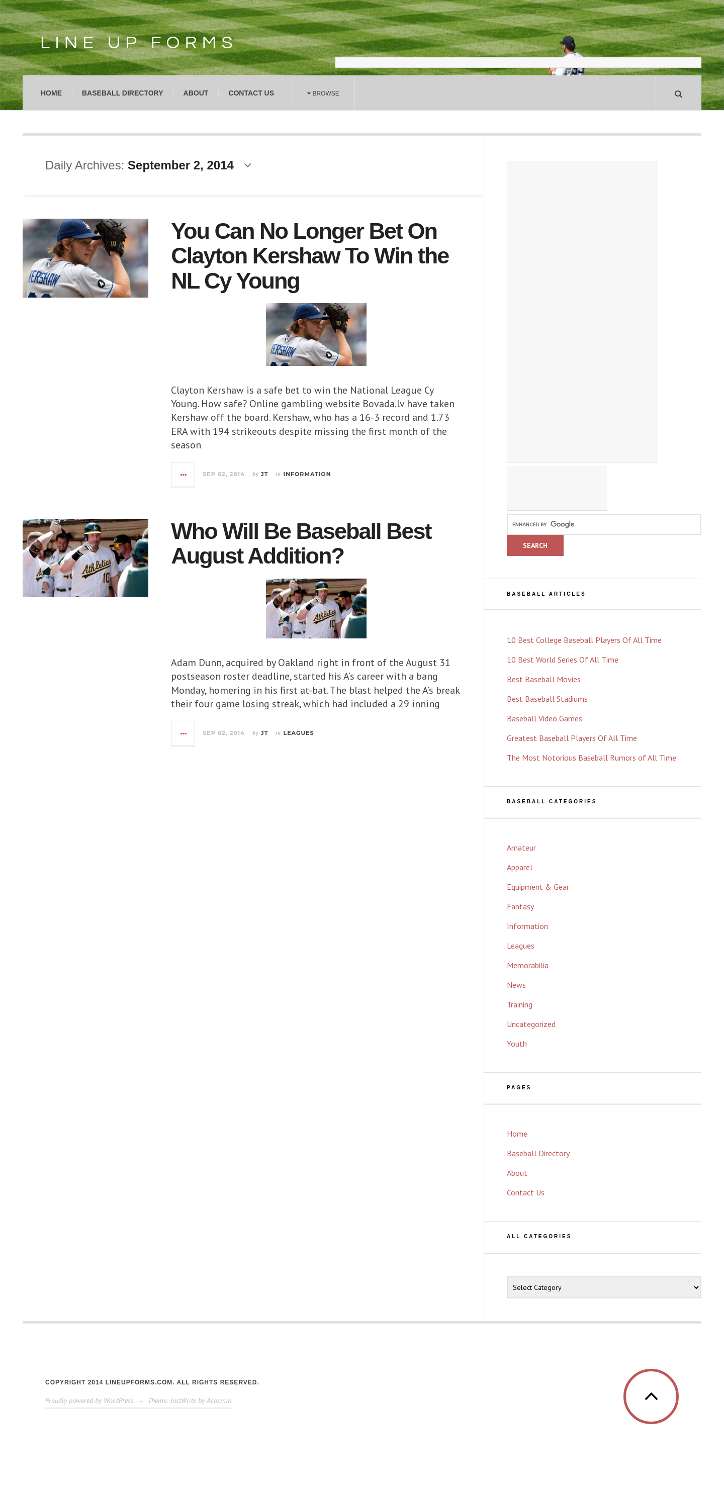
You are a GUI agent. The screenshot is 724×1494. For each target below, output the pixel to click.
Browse (323, 93)
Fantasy (520, 906)
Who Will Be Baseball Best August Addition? (301, 543)
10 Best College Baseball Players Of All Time (584, 640)
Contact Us (251, 93)
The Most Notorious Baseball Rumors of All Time (591, 758)
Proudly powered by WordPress (89, 1400)
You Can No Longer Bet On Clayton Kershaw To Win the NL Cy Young (309, 256)
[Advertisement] (518, 42)
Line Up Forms (139, 42)
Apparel (519, 867)
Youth (517, 1044)
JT (264, 474)
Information (307, 474)
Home (51, 93)
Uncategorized (531, 1024)
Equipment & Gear (538, 887)
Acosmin (219, 1400)
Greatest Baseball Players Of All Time (572, 738)
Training (519, 1004)
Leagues (299, 732)
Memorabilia (528, 965)
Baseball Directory (122, 93)
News (516, 985)
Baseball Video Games (544, 718)
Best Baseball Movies (544, 679)
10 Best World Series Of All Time (562, 660)
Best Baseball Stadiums (547, 699)
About (196, 93)
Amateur (521, 848)
